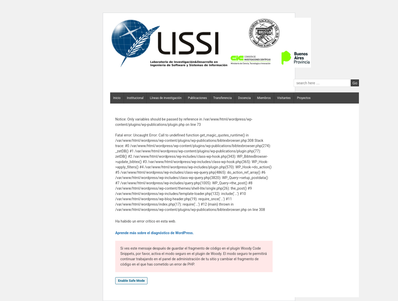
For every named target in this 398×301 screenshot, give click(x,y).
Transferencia (222, 98)
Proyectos (303, 98)
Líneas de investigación (165, 98)
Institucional (135, 98)
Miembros (264, 98)
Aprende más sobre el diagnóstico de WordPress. (154, 233)
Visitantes (284, 98)
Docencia (244, 98)
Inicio (117, 98)
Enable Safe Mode (131, 281)
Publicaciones (197, 98)
